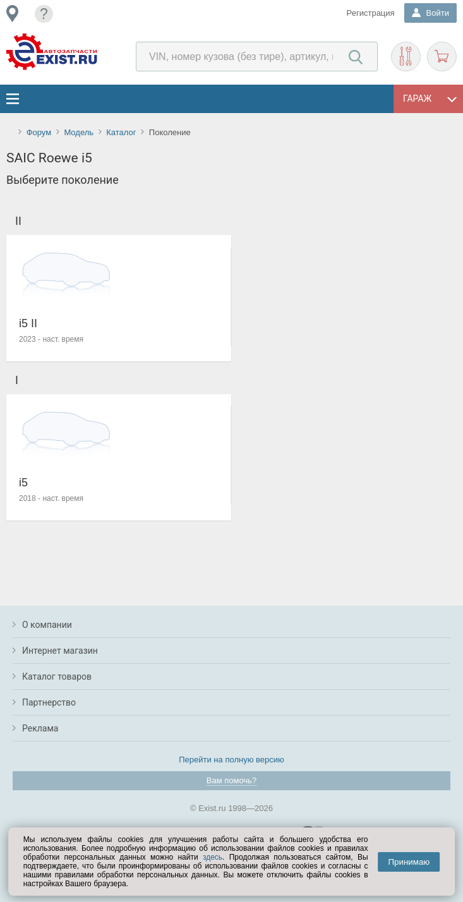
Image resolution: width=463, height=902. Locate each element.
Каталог (121, 132)
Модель (78, 132)
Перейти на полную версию (231, 759)
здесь (212, 857)
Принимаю (409, 862)
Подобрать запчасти (406, 56)
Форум (39, 132)
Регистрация (371, 13)
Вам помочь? (231, 780)
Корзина (442, 56)
